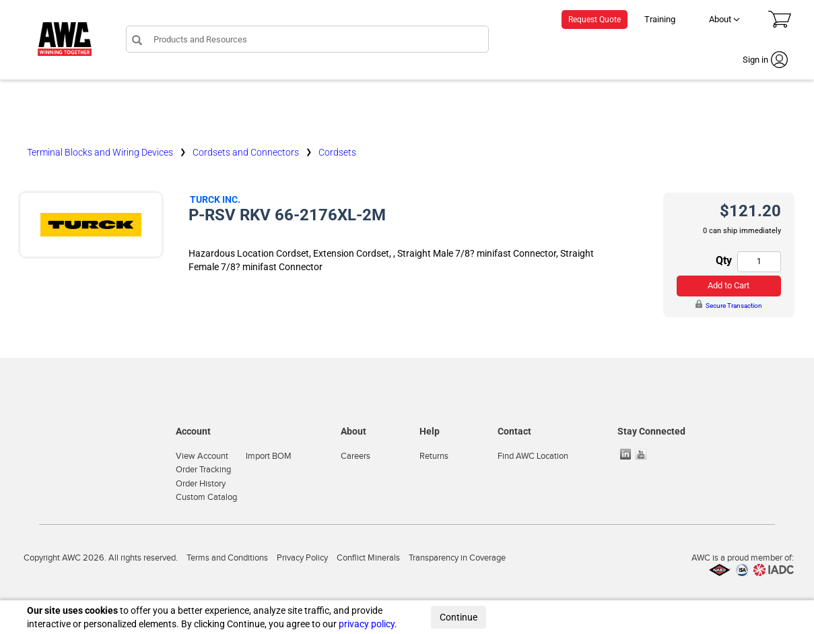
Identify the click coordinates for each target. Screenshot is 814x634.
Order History (201, 483)
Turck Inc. (215, 199)
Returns (433, 456)
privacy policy (367, 624)
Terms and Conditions (227, 557)
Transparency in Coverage (457, 557)
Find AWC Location (533, 456)
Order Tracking (203, 469)
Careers (355, 456)
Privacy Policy (302, 557)
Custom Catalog (206, 497)
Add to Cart (728, 285)
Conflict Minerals (368, 557)
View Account (202, 456)
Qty (724, 260)
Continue (458, 617)
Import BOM (269, 456)
